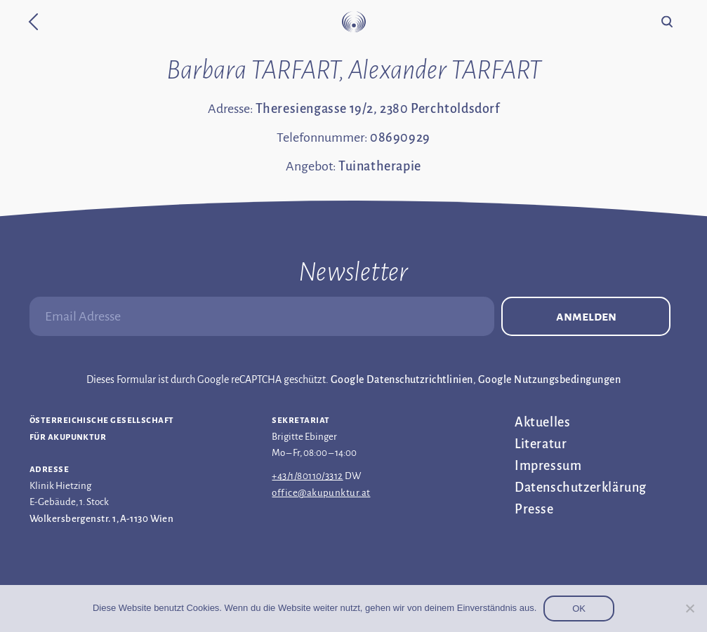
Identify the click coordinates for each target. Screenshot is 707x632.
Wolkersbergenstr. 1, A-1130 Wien (101, 518)
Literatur (541, 444)
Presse (534, 509)
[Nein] (689, 608)
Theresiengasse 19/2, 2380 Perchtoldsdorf (378, 109)
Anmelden (586, 316)
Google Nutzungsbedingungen (549, 379)
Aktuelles (542, 422)
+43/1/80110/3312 (307, 476)
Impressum (548, 466)
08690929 (400, 137)
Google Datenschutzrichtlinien (402, 379)
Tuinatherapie (379, 166)
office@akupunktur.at (321, 493)
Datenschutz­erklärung (581, 487)
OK (579, 608)
